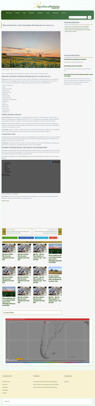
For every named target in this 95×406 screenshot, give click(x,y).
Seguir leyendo (5, 200)
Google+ (53, 238)
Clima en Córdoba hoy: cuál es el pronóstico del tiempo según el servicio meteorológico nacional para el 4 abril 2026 (8, 301)
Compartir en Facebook (25, 238)
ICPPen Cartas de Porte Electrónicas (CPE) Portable (77, 29)
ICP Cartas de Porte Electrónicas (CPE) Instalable (77, 26)
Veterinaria (55, 12)
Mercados (31, 12)
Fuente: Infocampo (6, 69)
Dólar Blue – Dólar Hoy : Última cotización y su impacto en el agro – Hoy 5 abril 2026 (39, 256)
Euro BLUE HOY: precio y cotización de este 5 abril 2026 (75, 59)
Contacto (4, 393)
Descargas (4, 387)
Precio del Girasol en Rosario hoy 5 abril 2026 (73, 66)
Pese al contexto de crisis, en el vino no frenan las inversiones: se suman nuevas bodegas (78, 75)
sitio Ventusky (23, 156)
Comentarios (5, 390)
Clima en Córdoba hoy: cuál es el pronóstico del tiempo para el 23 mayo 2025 (18, 232)
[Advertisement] (31, 214)
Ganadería (40, 12)
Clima (24, 12)
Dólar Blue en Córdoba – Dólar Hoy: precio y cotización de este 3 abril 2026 (23, 299)
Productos (4, 384)
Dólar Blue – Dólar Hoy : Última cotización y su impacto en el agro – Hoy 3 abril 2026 (55, 299)
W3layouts (7, 401)
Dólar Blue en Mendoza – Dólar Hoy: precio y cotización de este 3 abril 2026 (39, 299)
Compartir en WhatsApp (9, 238)
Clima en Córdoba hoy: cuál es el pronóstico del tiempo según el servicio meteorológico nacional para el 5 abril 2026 (55, 258)
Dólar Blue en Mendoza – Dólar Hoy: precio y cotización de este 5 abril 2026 (23, 256)
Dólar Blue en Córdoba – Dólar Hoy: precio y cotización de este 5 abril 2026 (8, 256)
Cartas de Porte (6, 381)
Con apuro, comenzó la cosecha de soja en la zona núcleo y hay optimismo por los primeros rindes (55, 278)
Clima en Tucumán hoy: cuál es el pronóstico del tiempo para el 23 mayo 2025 (45, 232)
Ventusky (16, 194)
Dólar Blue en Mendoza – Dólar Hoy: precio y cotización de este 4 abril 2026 (23, 279)
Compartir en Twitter (41, 238)
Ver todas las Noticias (8, 312)
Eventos (64, 12)
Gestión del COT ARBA (70, 31)
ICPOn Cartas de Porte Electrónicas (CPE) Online (77, 28)
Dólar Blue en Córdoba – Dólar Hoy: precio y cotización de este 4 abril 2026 (8, 279)
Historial (17, 12)
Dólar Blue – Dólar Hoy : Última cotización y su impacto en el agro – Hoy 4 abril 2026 (39, 279)
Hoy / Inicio (9, 12)
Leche (47, 12)
